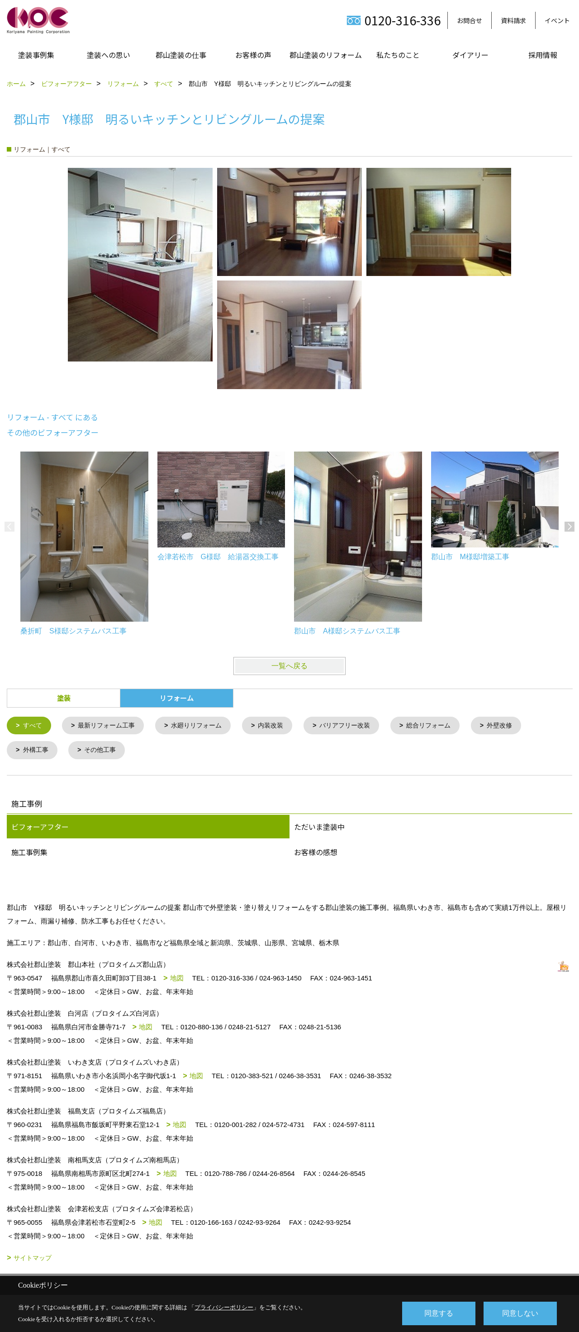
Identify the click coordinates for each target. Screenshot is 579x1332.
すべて (34, 726)
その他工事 (104, 751)
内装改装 (282, 726)
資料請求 (513, 20)
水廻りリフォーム (205, 726)
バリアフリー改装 (359, 726)
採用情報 (542, 54)
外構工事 (37, 751)
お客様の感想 (315, 853)
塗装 (64, 698)
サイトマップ (33, 1259)
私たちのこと (398, 54)
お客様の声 (253, 54)
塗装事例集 (36, 54)
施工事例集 (29, 853)
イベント (557, 20)
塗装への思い (108, 54)
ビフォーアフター (40, 828)
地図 (177, 979)
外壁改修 (521, 726)
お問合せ (469, 20)
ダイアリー (470, 54)
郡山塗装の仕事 (181, 54)
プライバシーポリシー (224, 1307)
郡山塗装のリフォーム (326, 54)
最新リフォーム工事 (110, 726)
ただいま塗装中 (319, 828)
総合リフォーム (447, 726)
